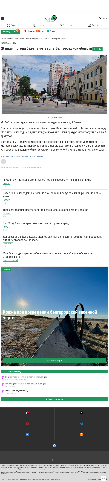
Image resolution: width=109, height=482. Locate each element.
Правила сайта (55, 479)
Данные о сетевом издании (9, 479)
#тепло (32, 156)
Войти (105, 18)
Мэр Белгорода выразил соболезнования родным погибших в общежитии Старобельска (48, 255)
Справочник (66, 25)
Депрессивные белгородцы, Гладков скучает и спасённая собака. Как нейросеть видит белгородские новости (52, 238)
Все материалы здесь (54, 361)
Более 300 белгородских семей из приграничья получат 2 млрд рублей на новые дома (52, 194)
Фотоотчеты (95, 25)
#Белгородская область (10, 156)
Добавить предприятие (54, 399)
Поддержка (91, 479)
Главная (12, 25)
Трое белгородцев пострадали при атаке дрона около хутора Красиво (45, 210)
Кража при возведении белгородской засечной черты (50, 314)
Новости (38, 25)
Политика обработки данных (40, 479)
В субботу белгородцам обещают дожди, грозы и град (36, 223)
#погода (25, 156)
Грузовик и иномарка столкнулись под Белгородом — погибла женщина (47, 179)
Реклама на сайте (25, 479)
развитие (99, 479)
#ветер (40, 156)
